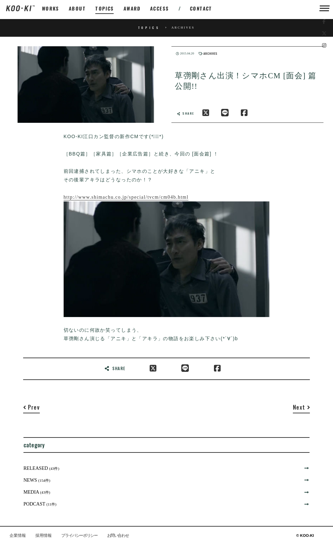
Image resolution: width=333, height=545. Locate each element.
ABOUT (77, 8)
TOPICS (104, 8)
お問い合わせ (118, 536)
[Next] (301, 408)
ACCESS (159, 8)
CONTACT (201, 8)
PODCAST (39, 504)
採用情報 (43, 536)
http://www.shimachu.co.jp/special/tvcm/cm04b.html (126, 197)
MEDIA (36, 492)
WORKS (51, 8)
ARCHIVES (210, 53)
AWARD (132, 8)
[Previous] (31, 408)
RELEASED (41, 468)
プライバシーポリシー (79, 536)
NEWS (36, 480)
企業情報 (18, 536)
